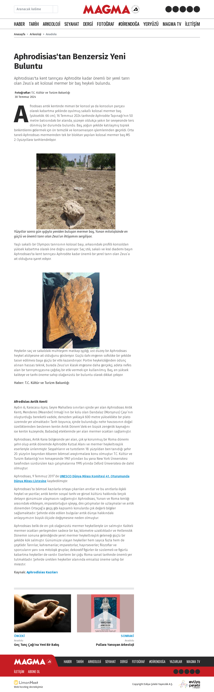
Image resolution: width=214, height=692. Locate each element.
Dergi (124, 661)
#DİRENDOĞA (128, 23)
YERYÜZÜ (151, 23)
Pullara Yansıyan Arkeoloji (115, 645)
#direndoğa (157, 661)
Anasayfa (19, 34)
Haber (68, 661)
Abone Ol (34, 671)
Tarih (80, 661)
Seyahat (110, 661)
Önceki (19, 636)
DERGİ (88, 23)
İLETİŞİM (192, 23)
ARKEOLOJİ (51, 23)
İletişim (19, 671)
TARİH (34, 23)
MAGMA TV (172, 23)
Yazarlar (176, 661)
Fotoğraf (138, 661)
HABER (19, 23)
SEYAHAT (71, 23)
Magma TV (193, 661)
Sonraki (127, 636)
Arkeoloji (35, 34)
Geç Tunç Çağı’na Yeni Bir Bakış (36, 645)
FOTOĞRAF (105, 23)
